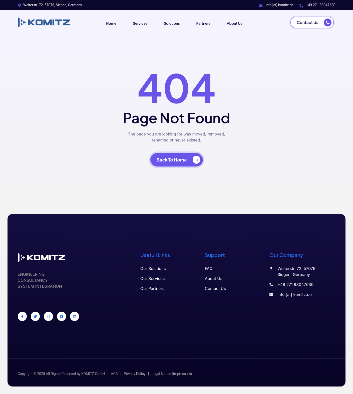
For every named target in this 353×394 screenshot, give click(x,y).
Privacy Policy (134, 373)
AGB (114, 373)
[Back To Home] (176, 159)
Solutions (171, 22)
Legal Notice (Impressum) (172, 373)
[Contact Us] (312, 22)
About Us (236, 22)
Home (109, 22)
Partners (204, 22)
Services (139, 22)
